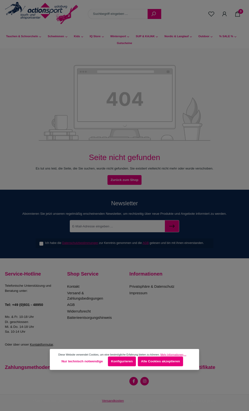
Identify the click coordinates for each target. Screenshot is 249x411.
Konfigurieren (122, 361)
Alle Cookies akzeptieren (160, 361)
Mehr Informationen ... (173, 354)
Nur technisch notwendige (82, 361)
